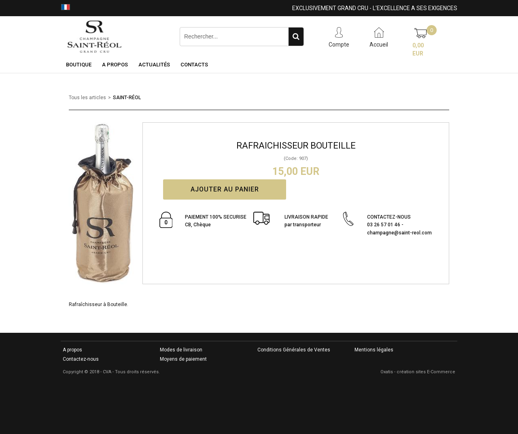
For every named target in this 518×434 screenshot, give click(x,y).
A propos (72, 350)
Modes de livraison (181, 350)
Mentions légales (374, 350)
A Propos (115, 65)
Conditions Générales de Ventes (293, 350)
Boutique (78, 65)
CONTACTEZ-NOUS (399, 225)
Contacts (194, 65)
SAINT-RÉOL (127, 97)
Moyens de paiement (183, 359)
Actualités (154, 65)
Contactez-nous (81, 359)
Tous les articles (87, 97)
